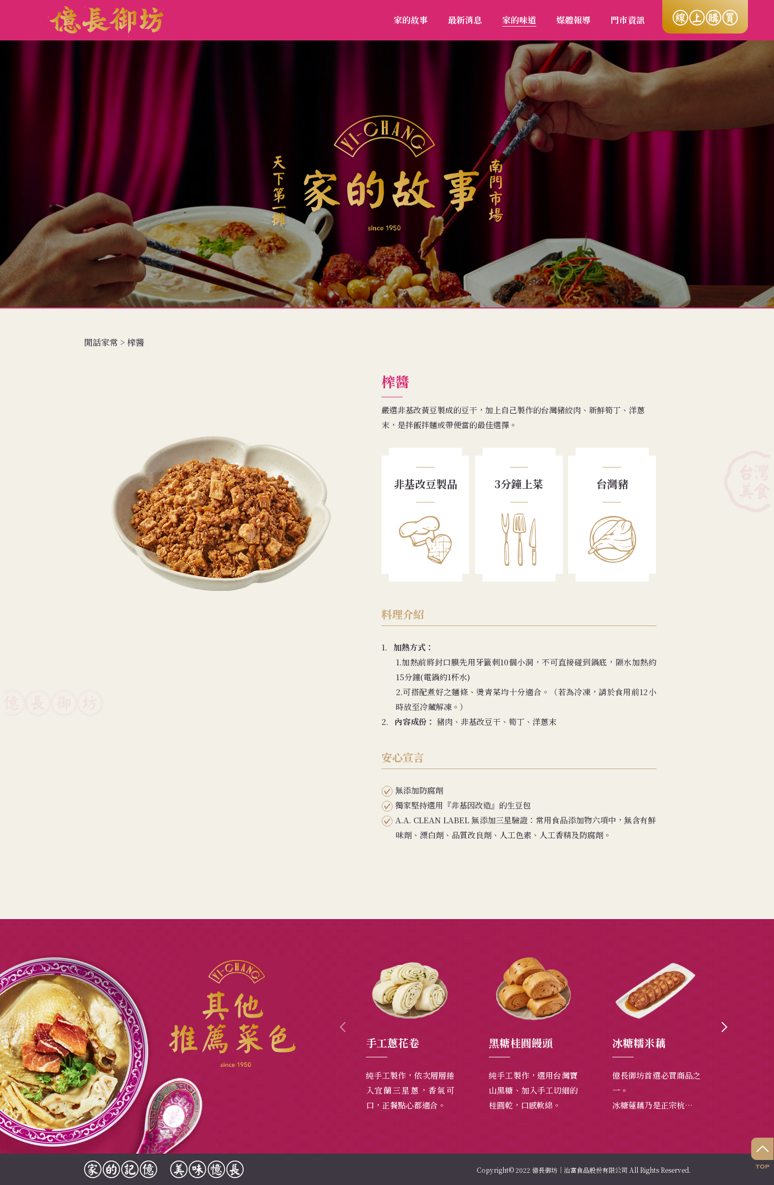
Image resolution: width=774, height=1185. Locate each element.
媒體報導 (573, 20)
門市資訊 (628, 20)
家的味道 (519, 20)
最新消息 (465, 20)
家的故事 (411, 20)
